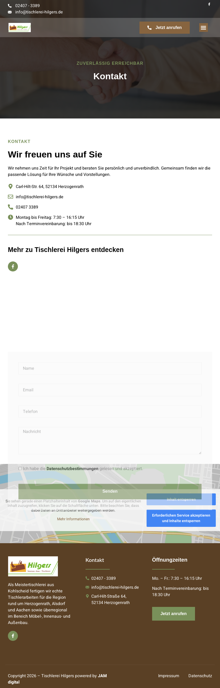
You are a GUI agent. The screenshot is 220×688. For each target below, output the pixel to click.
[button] (203, 27)
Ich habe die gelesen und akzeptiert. (83, 538)
